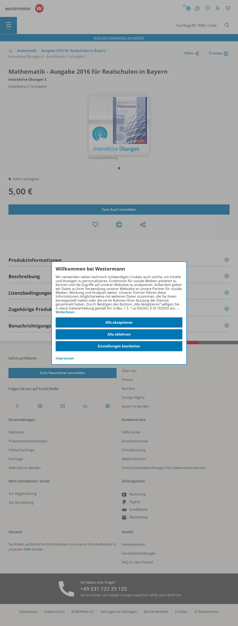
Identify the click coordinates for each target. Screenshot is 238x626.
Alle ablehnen (119, 334)
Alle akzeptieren (119, 322)
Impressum (65, 358)
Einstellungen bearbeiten (119, 346)
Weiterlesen (65, 312)
